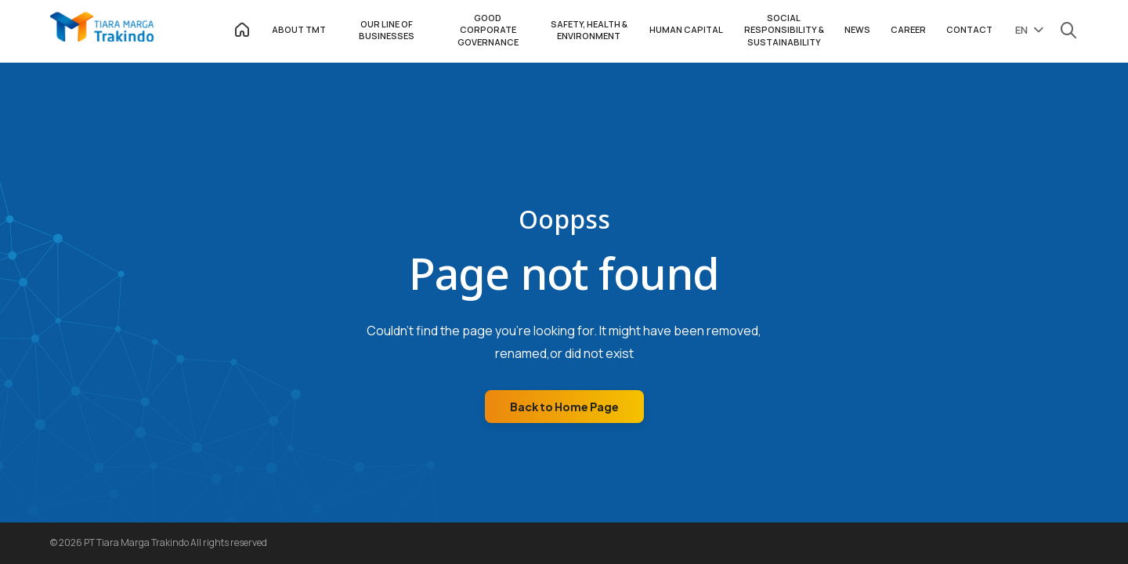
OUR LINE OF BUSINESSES (386, 30)
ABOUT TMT (299, 29)
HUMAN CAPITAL (686, 29)
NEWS (857, 29)
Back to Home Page (564, 407)
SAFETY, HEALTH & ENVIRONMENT (589, 30)
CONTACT (969, 29)
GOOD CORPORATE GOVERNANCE (488, 30)
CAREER (908, 29)
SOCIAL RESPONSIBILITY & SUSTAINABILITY (784, 30)
